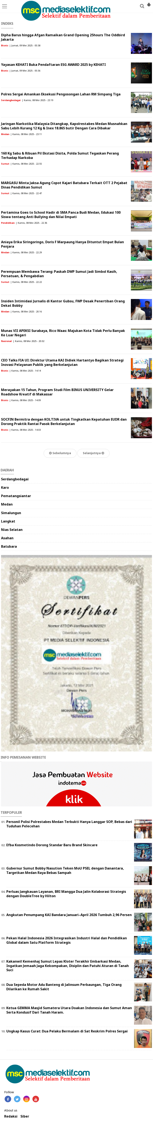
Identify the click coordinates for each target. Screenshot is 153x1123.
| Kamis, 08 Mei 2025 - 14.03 (25, 429)
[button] (149, 3)
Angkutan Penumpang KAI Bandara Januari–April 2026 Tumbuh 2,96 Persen (69, 914)
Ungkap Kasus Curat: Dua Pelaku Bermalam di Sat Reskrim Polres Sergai (67, 1031)
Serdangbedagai (11, 100)
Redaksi (10, 1116)
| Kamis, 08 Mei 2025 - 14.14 (25, 370)
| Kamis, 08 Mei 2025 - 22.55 (26, 163)
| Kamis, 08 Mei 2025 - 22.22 (26, 281)
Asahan (7, 538)
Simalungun (11, 513)
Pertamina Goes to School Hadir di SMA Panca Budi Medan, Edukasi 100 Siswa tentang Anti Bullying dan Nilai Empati (61, 214)
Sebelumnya (60, 453)
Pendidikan (8, 222)
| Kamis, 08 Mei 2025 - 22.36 (31, 222)
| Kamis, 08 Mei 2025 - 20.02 (28, 341)
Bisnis (4, 45)
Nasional (6, 341)
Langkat (8, 521)
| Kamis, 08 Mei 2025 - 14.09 (25, 400)
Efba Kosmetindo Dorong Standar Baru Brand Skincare (52, 845)
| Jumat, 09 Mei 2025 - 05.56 (24, 70)
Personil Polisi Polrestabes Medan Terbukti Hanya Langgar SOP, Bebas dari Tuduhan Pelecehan (69, 823)
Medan (5, 134)
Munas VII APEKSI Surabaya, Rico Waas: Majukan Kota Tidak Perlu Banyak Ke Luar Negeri (63, 332)
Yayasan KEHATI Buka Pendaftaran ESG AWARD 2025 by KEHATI (53, 64)
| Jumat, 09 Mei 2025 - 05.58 (24, 45)
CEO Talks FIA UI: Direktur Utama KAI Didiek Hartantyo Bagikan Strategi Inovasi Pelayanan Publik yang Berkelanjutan (62, 362)
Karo (5, 487)
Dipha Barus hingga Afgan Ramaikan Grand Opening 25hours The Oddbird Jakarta (63, 37)
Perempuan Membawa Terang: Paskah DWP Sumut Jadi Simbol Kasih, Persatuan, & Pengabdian (59, 273)
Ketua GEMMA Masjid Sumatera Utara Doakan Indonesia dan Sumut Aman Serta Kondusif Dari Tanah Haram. (69, 1010)
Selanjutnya (93, 453)
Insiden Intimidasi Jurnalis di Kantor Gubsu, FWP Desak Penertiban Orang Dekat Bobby (63, 303)
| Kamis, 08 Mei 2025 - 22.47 (26, 193)
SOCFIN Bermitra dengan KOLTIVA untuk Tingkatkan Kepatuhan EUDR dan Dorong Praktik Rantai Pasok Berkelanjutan (64, 421)
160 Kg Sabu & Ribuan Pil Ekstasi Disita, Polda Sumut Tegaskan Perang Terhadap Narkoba (60, 155)
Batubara (9, 546)
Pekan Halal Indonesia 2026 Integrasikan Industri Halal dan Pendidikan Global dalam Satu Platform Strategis (66, 940)
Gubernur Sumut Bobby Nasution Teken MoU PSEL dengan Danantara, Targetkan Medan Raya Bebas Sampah (65, 870)
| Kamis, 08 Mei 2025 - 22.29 (26, 252)
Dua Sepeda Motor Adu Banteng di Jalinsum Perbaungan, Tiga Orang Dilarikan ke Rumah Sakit (64, 986)
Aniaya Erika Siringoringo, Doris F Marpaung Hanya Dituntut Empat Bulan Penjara (62, 244)
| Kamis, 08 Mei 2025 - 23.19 (37, 100)
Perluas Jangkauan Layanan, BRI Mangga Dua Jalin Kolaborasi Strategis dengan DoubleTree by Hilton (66, 893)
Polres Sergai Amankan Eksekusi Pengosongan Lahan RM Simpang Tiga (61, 94)
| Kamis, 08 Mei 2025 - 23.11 (26, 134)
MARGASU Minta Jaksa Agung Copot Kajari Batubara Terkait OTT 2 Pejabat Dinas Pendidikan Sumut (64, 185)
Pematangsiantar (16, 496)
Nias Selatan (12, 529)
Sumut (5, 163)
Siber (24, 1116)
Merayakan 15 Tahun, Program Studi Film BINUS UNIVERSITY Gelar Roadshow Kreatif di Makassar (57, 391)
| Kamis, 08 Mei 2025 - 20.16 (26, 311)
